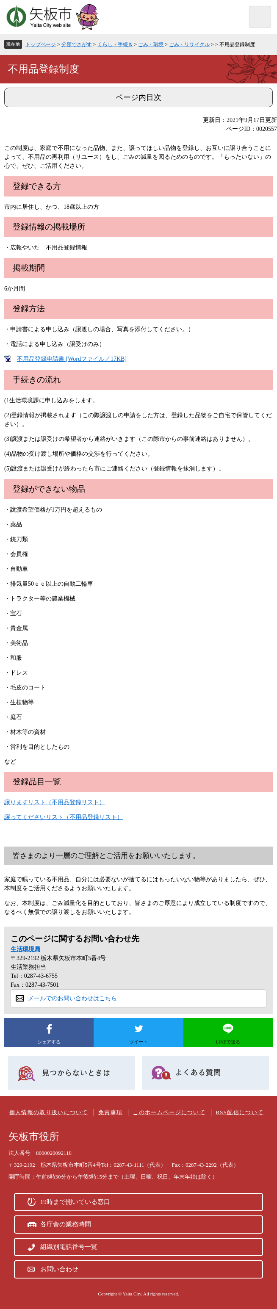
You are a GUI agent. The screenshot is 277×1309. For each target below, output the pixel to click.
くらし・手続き (115, 44)
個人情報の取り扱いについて (48, 1112)
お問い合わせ (59, 1269)
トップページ (40, 44)
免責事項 (110, 1112)
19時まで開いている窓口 (75, 1201)
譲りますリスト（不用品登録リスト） (54, 802)
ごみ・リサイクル (189, 44)
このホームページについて (169, 1112)
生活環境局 (25, 949)
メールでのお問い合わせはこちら (72, 998)
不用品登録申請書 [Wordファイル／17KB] (72, 359)
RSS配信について (239, 1112)
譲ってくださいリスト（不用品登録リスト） (63, 817)
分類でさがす (76, 44)
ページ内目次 (138, 97)
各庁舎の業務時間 (65, 1224)
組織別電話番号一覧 (68, 1246)
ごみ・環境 (150, 44)
